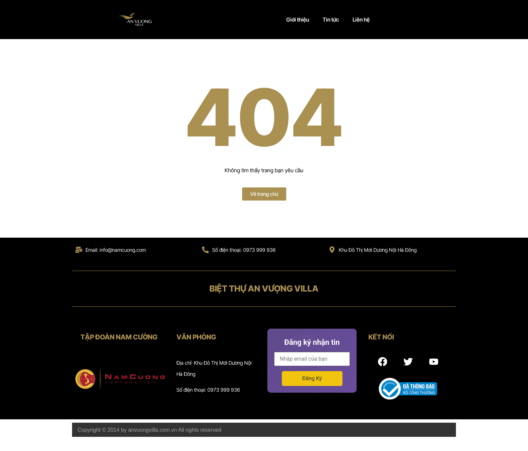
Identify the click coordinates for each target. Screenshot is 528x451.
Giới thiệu (297, 19)
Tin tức (331, 19)
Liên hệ (361, 19)
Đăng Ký (312, 378)
